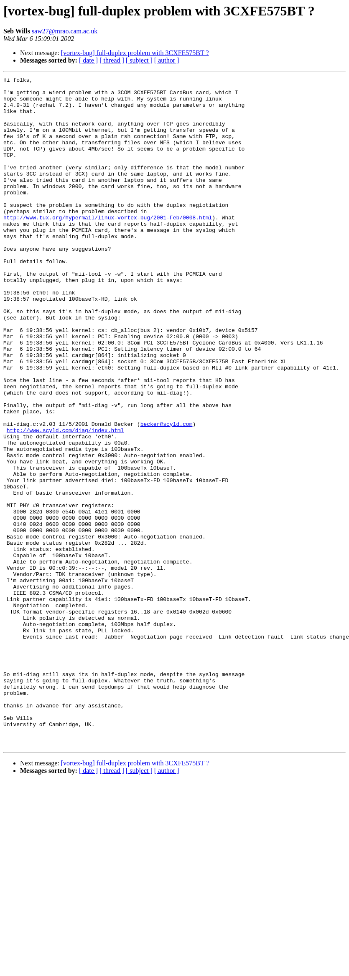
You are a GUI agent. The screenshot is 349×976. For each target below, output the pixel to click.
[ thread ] (111, 60)
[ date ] (88, 60)
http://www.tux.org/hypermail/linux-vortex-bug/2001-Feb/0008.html (107, 246)
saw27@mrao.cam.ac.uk (64, 31)
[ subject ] (139, 60)
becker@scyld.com (166, 494)
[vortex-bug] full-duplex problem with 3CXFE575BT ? (135, 52)
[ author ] (166, 60)
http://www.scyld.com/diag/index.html (65, 501)
